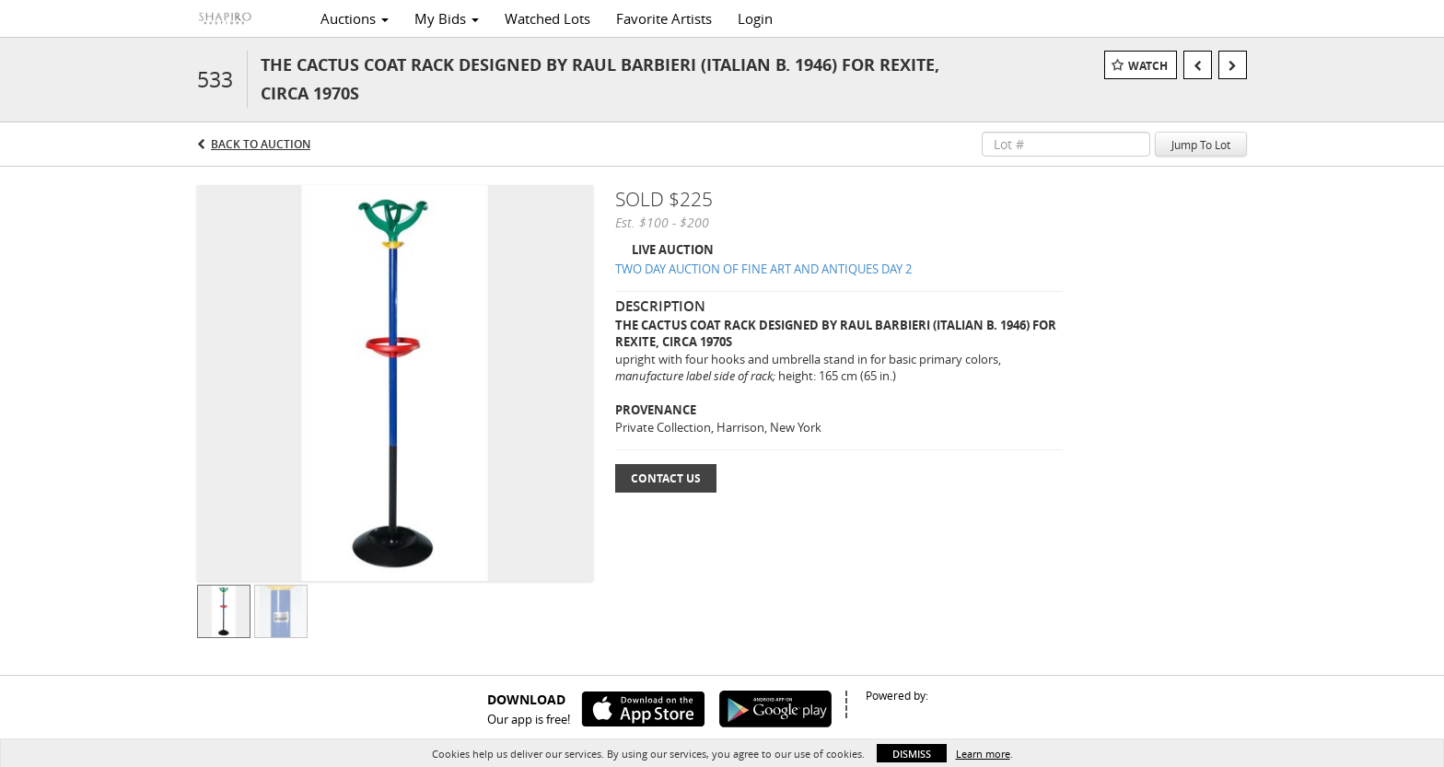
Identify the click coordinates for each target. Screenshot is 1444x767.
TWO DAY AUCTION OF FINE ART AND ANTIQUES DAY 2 (763, 269)
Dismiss (911, 754)
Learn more (983, 754)
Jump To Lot (1200, 144)
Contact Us (666, 478)
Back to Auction (260, 144)
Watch (1148, 66)
